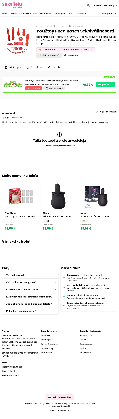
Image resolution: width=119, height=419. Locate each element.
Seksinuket (85, 352)
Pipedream (46, 352)
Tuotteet (97, 5)
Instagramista (31, 352)
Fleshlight (46, 339)
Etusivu (5, 13)
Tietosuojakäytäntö (12, 366)
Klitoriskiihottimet (28, 13)
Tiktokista (9, 356)
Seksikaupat (110, 5)
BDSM (71, 13)
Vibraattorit (45, 13)
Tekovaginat (60, 13)
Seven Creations (49, 344)
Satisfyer (45, 335)
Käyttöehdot (8, 371)
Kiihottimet (55, 26)
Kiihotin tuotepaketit (74, 26)
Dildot (14, 13)
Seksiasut (81, 13)
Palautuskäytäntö (11, 375)
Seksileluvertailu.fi (60, 397)
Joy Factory (47, 348)
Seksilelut (40, 26)
